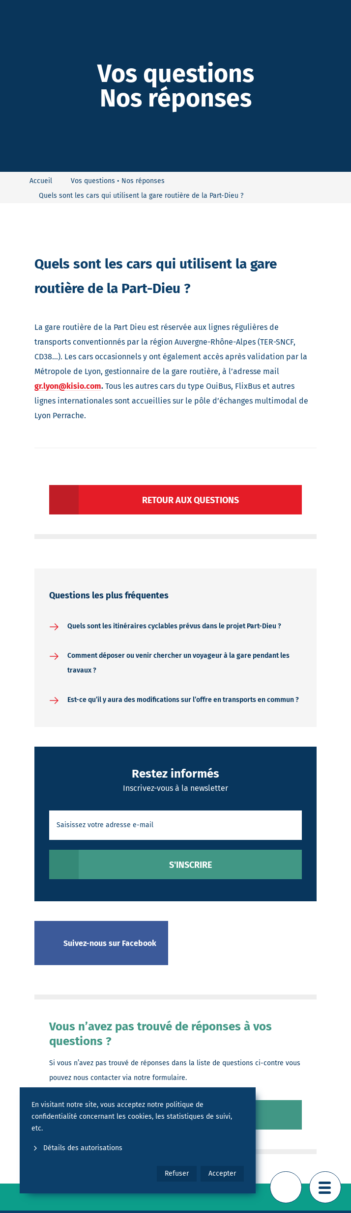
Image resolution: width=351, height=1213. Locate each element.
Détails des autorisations (76, 1148)
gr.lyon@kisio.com (67, 386)
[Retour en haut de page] (286, 1187)
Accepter (222, 1173)
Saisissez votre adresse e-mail (105, 825)
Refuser (177, 1173)
